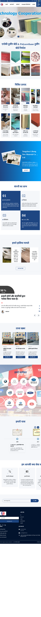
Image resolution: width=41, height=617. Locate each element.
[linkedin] (5, 525)
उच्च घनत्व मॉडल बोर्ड (3, 537)
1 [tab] (18, 36)
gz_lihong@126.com (23, 532)
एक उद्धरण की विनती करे (26, 4)
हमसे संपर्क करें (22, 521)
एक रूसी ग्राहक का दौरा (20, 348)
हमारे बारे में (12, 4)
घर (2, 4)
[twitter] (3, 525)
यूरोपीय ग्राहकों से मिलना (33, 348)
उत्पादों (6, 4)
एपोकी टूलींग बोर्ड (2, 529)
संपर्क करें (17, 4)
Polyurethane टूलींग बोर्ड (3, 531)
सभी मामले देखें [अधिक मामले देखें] (20, 268)
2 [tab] (20, 36)
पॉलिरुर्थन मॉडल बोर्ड (3, 535)
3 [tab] (22, 36)
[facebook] (0, 525)
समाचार (33, 4)
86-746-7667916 (23, 529)
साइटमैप (21, 523)
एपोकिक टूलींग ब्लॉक (3, 533)
